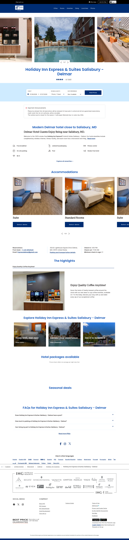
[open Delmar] (39, 467)
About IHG (42, 503)
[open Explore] (8, 467)
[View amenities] (56, 343)
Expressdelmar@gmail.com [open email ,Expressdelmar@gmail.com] (28, 252)
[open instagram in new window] (64, 443)
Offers (56, 8)
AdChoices (95, 505)
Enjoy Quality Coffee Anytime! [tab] (24, 266)
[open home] (2, 466)
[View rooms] (20, 343)
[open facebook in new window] (59, 443)
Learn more (96, 525)
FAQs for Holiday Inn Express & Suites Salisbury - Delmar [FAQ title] (64, 408)
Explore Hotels (70, 503)
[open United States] (19, 467)
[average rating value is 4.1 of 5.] (62, 79)
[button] (22, 224)
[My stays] (92, 2)
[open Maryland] (30, 467)
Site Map (94, 513)
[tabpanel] (64, 290)
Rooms (62, 8)
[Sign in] (113, 2)
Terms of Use (95, 503)
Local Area (84, 8)
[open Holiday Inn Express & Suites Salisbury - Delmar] (79, 467)
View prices (93, 92)
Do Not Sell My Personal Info (100, 511)
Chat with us (19, 2)
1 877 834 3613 (33, 520)
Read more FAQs (64, 433)
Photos (92, 8)
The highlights (64, 261)
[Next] (67, 62)
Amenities (70, 8)
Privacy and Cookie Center (99, 508)
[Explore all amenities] (64, 161)
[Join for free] (103, 2)
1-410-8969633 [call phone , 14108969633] (27, 250)
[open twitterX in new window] (69, 443)
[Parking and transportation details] (62, 252)
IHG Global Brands (44, 508)
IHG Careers (42, 506)
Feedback (95, 515)
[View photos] (89, 343)
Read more (91, 138)
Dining (77, 8)
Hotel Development (44, 511)
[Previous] (61, 62)
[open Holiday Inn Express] (53, 467)
